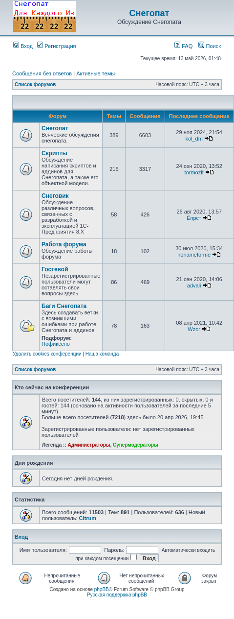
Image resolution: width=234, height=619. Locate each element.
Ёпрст (194, 218)
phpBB (101, 589)
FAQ (183, 46)
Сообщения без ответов (42, 73)
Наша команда (102, 354)
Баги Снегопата (64, 306)
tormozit (194, 172)
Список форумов (35, 84)
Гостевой (55, 269)
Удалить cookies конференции (47, 354)
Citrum (87, 518)
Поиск (209, 46)
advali (194, 285)
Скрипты (54, 153)
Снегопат (149, 13)
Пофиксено (56, 344)
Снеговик (55, 195)
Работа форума (64, 244)
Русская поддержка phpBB (117, 594)
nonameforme (194, 255)
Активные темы (95, 73)
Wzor (194, 329)
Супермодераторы (135, 445)
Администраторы (88, 445)
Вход (23, 46)
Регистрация (56, 46)
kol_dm (193, 139)
